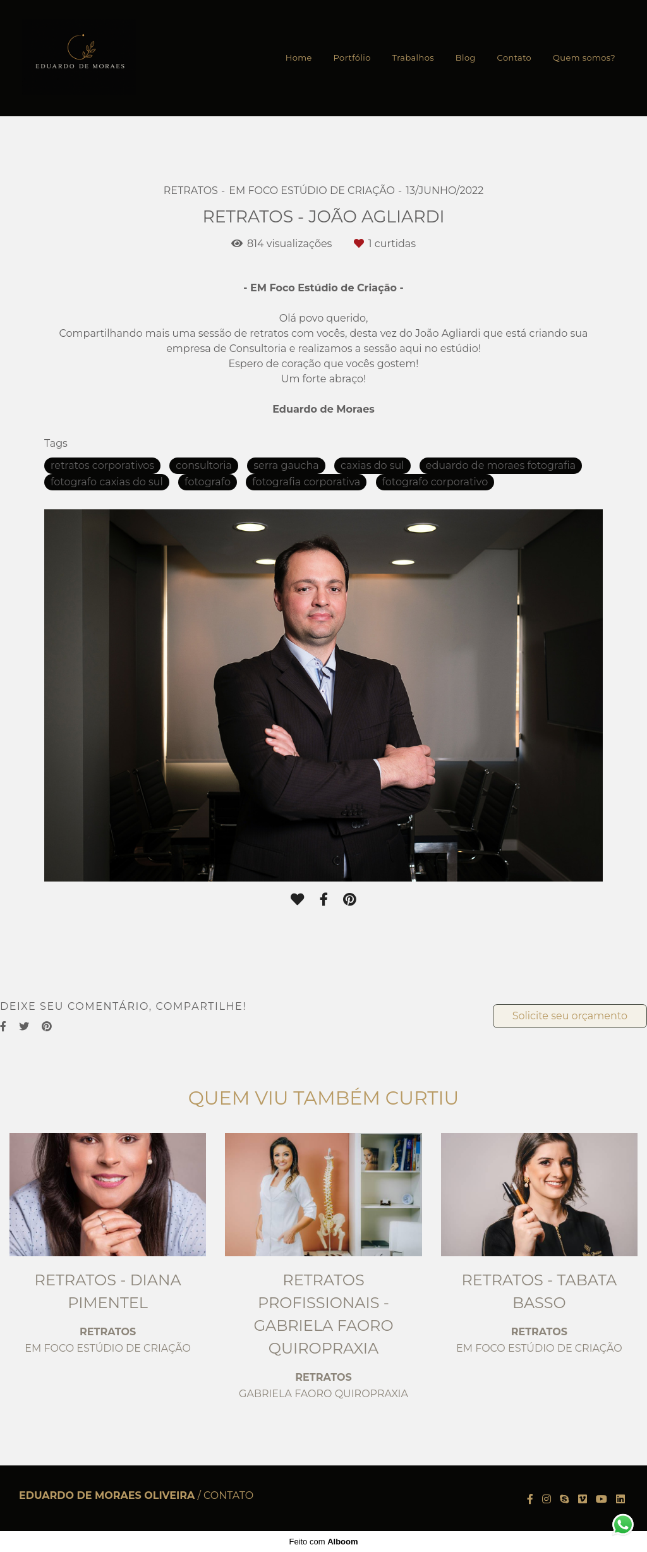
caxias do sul (372, 465)
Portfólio (352, 57)
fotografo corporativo (435, 482)
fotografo (207, 482)
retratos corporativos (102, 465)
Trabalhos (413, 57)
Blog (466, 57)
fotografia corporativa (306, 482)
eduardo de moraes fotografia (501, 465)
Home (299, 57)
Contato (514, 57)
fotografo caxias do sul (107, 482)
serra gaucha (285, 465)
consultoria (204, 465)
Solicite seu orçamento (569, 1016)
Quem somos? (584, 57)
